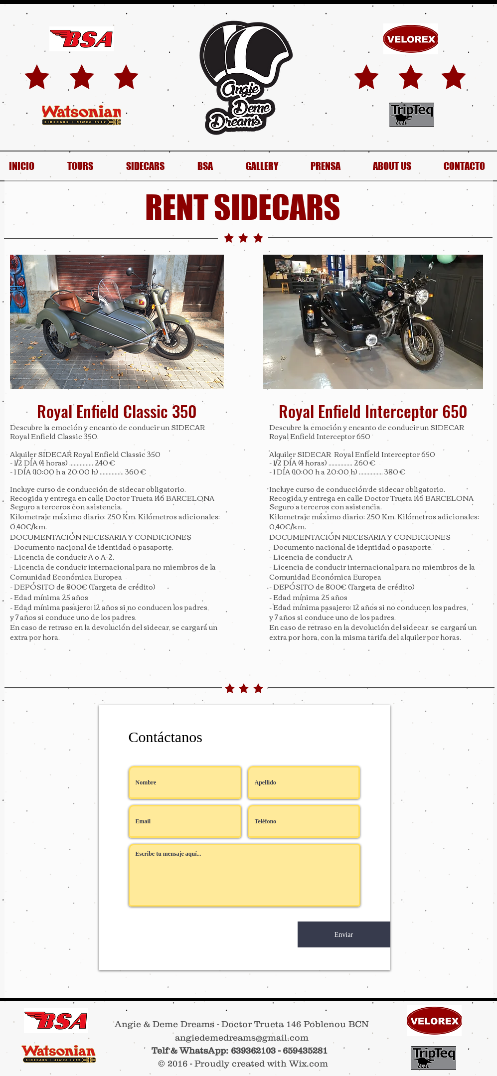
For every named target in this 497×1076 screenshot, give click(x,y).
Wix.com (308, 1064)
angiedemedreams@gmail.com (242, 1038)
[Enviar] (344, 934)
